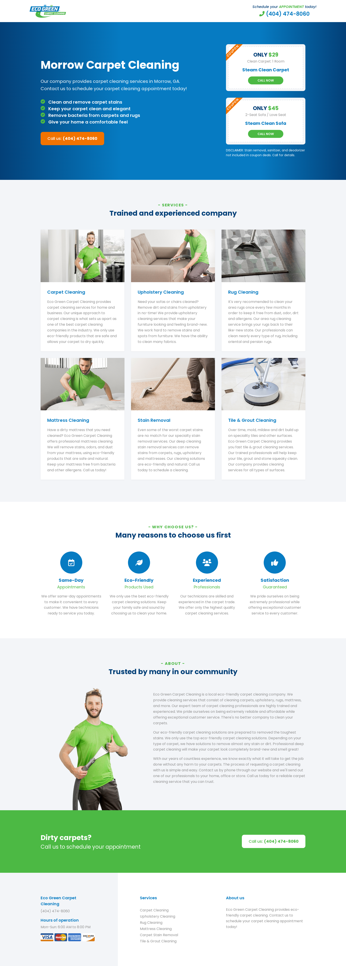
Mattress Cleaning (156, 928)
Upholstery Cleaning (157, 916)
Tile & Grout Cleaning (158, 941)
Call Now (266, 80)
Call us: (72, 138)
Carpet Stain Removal (159, 934)
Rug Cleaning (151, 922)
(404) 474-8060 (55, 911)
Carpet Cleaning (154, 910)
